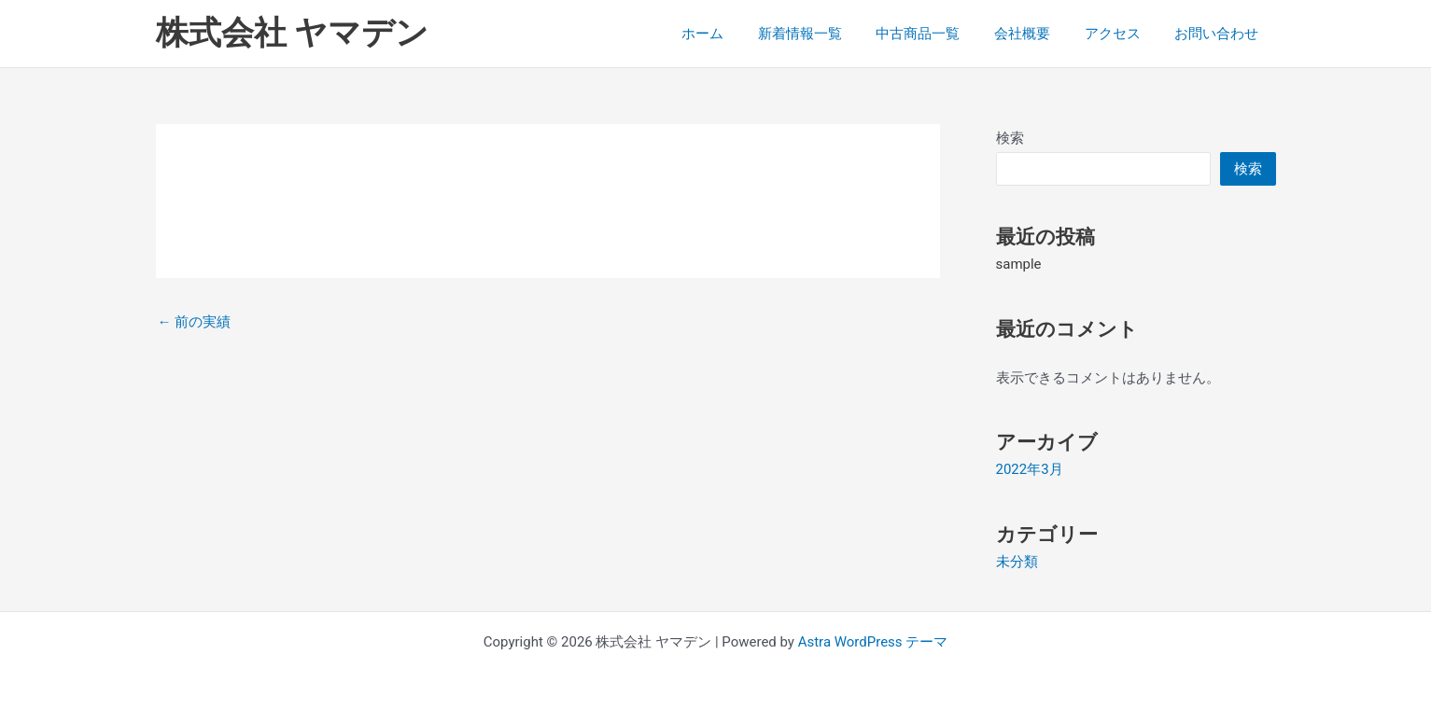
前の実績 (194, 321)
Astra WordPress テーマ (873, 642)
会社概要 (1038, 33)
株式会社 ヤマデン (292, 33)
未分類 (1017, 561)
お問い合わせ (1220, 33)
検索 (1010, 138)
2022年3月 (1029, 469)
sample (1019, 264)
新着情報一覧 (828, 33)
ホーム (737, 33)
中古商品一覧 (940, 33)
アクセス (1122, 33)
